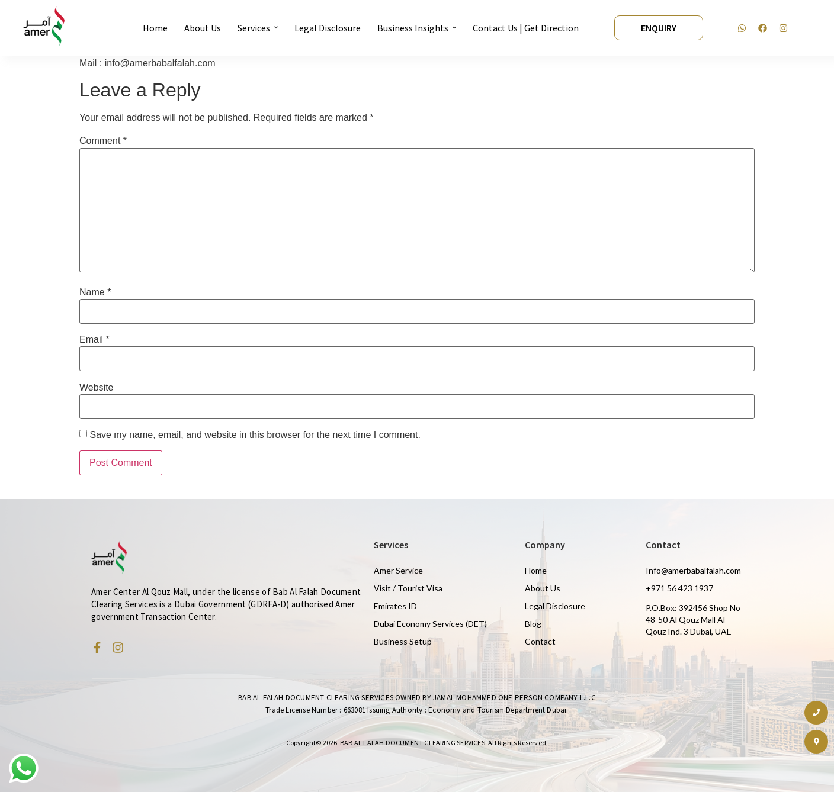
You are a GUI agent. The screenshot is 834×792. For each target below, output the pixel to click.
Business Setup (403, 641)
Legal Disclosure (555, 606)
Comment (103, 141)
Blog (533, 624)
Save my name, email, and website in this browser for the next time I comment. (254, 435)
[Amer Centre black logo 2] (44, 26)
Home (536, 570)
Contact (540, 641)
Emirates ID (395, 606)
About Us (542, 588)
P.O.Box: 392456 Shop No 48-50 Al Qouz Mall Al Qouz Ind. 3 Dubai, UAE (693, 619)
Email (94, 340)
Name (95, 292)
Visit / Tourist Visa (408, 588)
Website (96, 387)
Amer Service (398, 570)
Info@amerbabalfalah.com (693, 570)
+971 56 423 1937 (679, 588)
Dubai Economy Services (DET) (430, 624)
